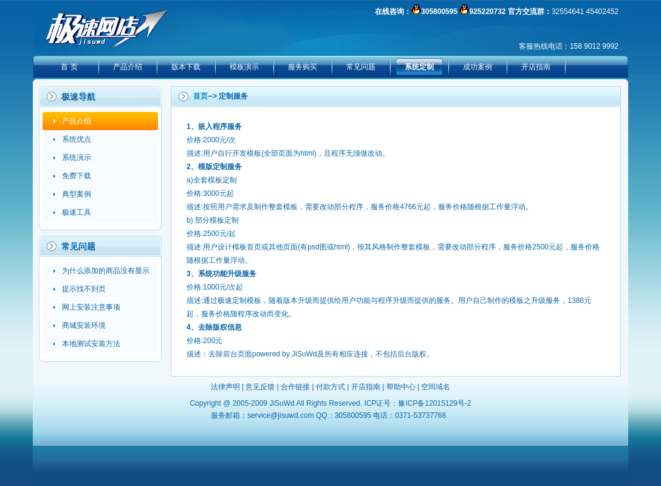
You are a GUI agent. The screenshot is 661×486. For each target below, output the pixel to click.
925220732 (487, 11)
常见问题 (360, 67)
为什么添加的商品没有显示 (105, 270)
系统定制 (419, 67)
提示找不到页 (84, 289)
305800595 (439, 11)
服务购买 (302, 67)
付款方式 (330, 387)
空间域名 (435, 387)
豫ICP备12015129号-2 (434, 403)
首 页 (69, 67)
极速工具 (76, 212)
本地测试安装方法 (91, 343)
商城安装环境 (84, 325)
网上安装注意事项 (91, 307)
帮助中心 (401, 387)
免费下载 (76, 176)
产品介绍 (127, 67)
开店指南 (535, 67)
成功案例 (477, 67)
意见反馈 (260, 387)
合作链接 (295, 387)
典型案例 (76, 194)
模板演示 (244, 67)
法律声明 (225, 387)
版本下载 (185, 67)
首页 (200, 96)
